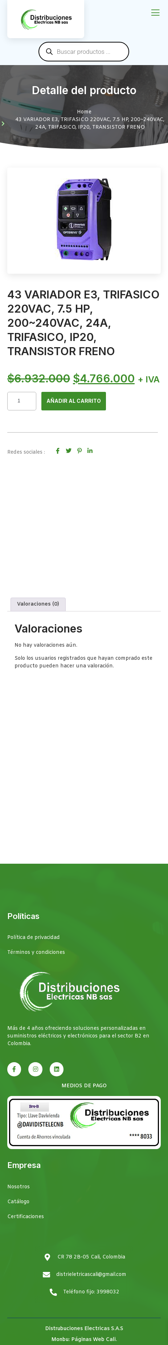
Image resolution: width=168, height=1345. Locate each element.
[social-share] (58, 451)
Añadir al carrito (73, 401)
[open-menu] (155, 13)
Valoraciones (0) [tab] (38, 604)
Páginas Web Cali (93, 1339)
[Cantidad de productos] (21, 401)
